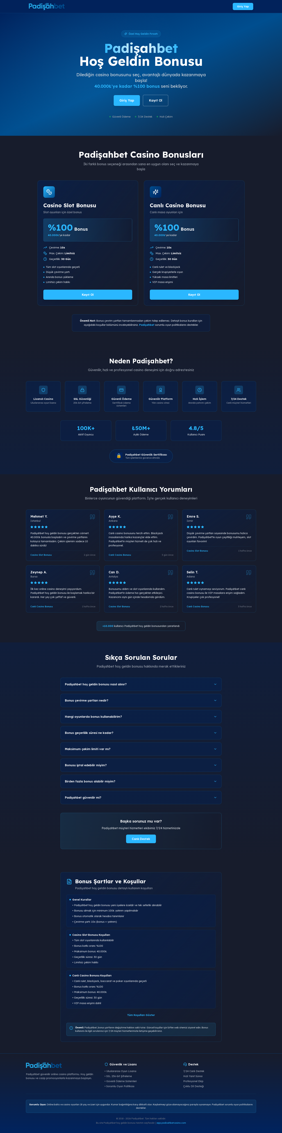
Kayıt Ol (155, 100)
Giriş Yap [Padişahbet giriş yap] (243, 6)
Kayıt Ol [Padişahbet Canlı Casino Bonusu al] (194, 294)
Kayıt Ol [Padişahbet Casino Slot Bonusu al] (88, 294)
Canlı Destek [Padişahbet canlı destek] (141, 839)
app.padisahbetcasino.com (171, 1122)
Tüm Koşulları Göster (141, 1015)
